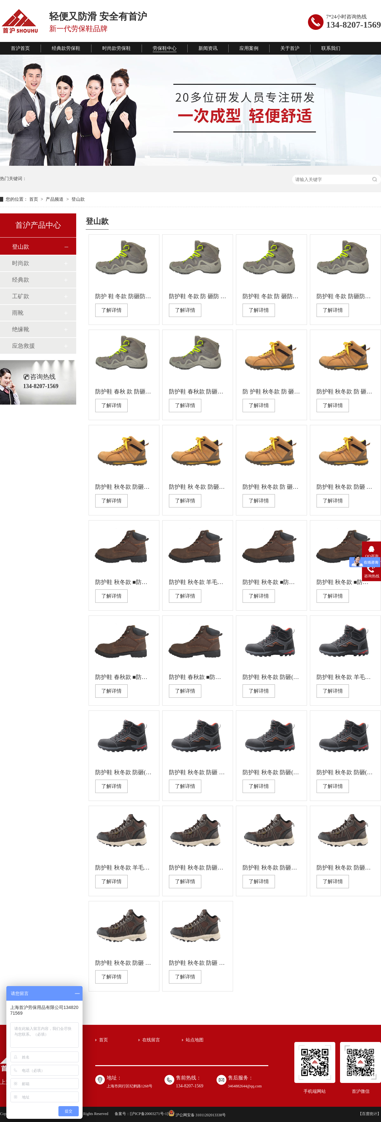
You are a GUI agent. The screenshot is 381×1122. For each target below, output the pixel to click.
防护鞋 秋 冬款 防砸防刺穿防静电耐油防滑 (197, 487)
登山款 (78, 199)
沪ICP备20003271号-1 (149, 1114)
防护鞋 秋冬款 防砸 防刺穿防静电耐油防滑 (345, 487)
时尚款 (20, 263)
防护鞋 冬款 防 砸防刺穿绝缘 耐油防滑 (271, 296)
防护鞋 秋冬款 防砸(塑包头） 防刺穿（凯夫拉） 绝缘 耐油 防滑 (271, 677)
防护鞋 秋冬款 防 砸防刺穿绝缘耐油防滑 (271, 487)
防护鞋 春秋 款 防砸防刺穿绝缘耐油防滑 (124, 391)
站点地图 (195, 1040)
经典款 (20, 280)
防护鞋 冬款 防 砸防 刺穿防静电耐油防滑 (197, 296)
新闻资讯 (207, 48)
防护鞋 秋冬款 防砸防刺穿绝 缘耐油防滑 (124, 487)
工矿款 (20, 296)
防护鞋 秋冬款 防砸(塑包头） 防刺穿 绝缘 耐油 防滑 (124, 772)
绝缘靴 (20, 329)
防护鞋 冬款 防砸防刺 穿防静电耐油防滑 (345, 296)
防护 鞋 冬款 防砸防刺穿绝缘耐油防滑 (124, 296)
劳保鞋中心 (165, 48)
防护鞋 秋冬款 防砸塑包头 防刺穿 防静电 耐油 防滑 (271, 867)
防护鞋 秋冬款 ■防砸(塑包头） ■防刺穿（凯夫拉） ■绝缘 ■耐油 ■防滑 (271, 582)
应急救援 (23, 346)
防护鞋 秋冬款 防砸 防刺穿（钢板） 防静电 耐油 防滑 (197, 772)
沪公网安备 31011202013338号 (197, 1115)
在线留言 (151, 1040)
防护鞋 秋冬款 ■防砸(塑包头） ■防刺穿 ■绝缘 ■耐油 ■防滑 (124, 582)
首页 (34, 199)
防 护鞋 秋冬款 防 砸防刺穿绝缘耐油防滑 (271, 391)
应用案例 (248, 48)
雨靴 (17, 313)
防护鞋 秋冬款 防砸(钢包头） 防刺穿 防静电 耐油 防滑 (345, 772)
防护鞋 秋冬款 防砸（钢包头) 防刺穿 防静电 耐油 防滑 (197, 867)
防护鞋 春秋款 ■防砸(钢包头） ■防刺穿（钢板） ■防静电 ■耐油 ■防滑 (197, 677)
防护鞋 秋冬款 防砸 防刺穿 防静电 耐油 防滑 (197, 963)
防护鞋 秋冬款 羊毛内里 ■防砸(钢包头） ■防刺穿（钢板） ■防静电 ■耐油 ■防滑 (197, 582)
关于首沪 (289, 48)
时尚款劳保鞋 (116, 48)
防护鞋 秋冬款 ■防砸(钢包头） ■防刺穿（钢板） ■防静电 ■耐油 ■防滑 (345, 582)
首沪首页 (20, 48)
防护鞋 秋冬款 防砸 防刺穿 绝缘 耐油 (124, 963)
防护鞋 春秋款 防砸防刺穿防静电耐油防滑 (197, 391)
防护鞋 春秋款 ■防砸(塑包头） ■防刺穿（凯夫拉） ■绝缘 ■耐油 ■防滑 (124, 677)
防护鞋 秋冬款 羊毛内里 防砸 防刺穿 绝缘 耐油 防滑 (124, 867)
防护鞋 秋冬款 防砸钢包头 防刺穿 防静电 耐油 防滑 (345, 867)
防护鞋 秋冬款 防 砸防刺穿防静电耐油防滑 (345, 391)
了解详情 (111, 310)
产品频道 (55, 199)
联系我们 (330, 48)
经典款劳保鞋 (66, 48)
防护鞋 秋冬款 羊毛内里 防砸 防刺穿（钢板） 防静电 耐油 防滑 (345, 677)
